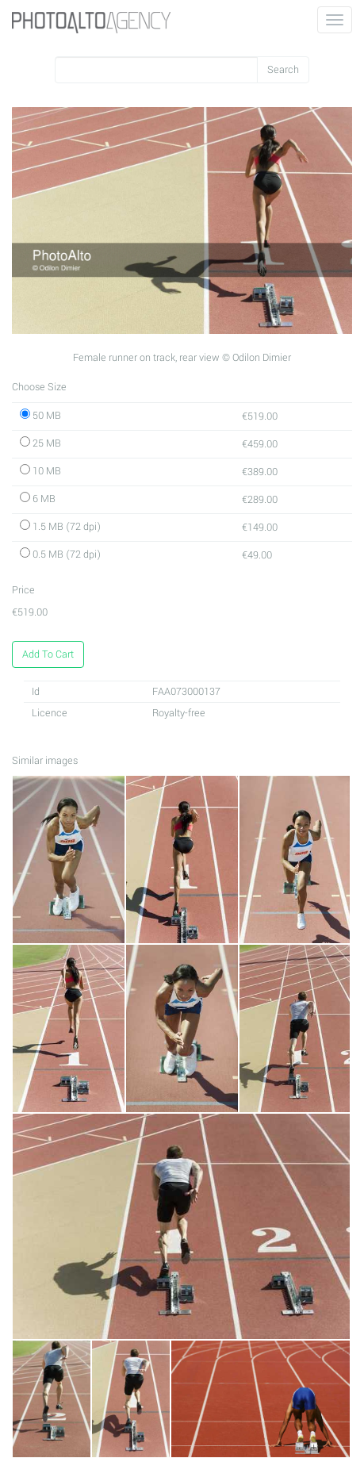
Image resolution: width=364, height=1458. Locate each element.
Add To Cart (48, 654)
